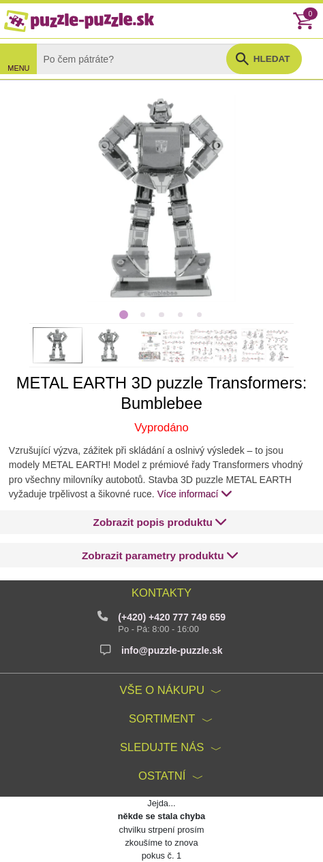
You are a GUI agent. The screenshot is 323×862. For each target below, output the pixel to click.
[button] (160, 522)
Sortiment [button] (162, 718)
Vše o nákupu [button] (162, 690)
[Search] (142, 59)
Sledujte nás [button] (162, 747)
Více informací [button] (194, 493)
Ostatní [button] (161, 775)
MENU (18, 68)
